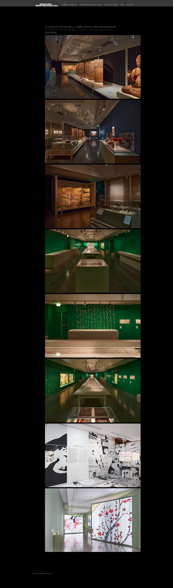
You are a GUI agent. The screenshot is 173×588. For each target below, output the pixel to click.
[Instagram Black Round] (136, 573)
